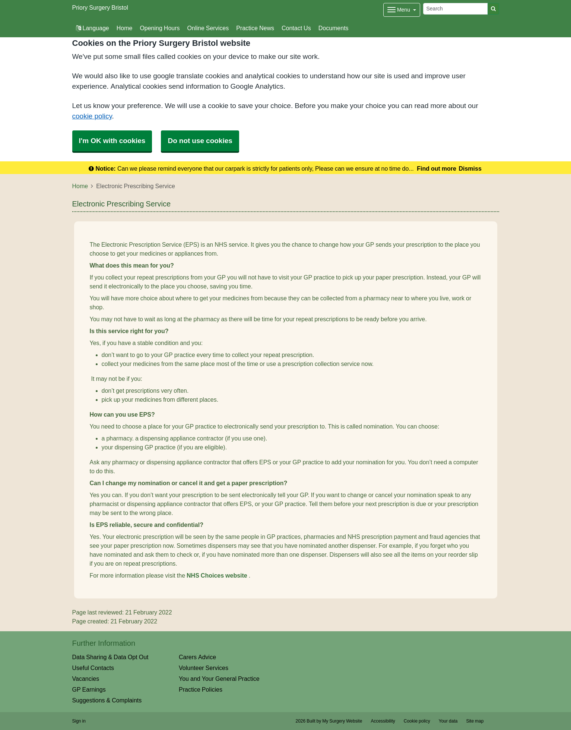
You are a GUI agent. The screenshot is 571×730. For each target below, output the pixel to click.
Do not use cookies (200, 140)
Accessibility (383, 721)
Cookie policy (417, 721)
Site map (474, 721)
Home (125, 28)
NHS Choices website (218, 575)
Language (92, 28)
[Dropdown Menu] (401, 10)
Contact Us (296, 28)
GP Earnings (89, 689)
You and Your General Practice (219, 679)
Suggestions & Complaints (107, 700)
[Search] (455, 9)
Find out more (436, 168)
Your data (448, 721)
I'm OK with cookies (112, 140)
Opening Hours (160, 28)
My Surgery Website (342, 721)
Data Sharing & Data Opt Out (110, 657)
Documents (333, 28)
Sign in (79, 721)
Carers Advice (197, 657)
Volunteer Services (203, 668)
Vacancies (85, 679)
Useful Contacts (93, 668)
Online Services (208, 28)
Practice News (255, 28)
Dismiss (470, 168)
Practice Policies (200, 689)
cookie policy (92, 116)
